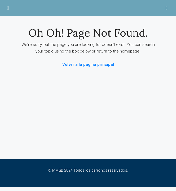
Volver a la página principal (88, 64)
